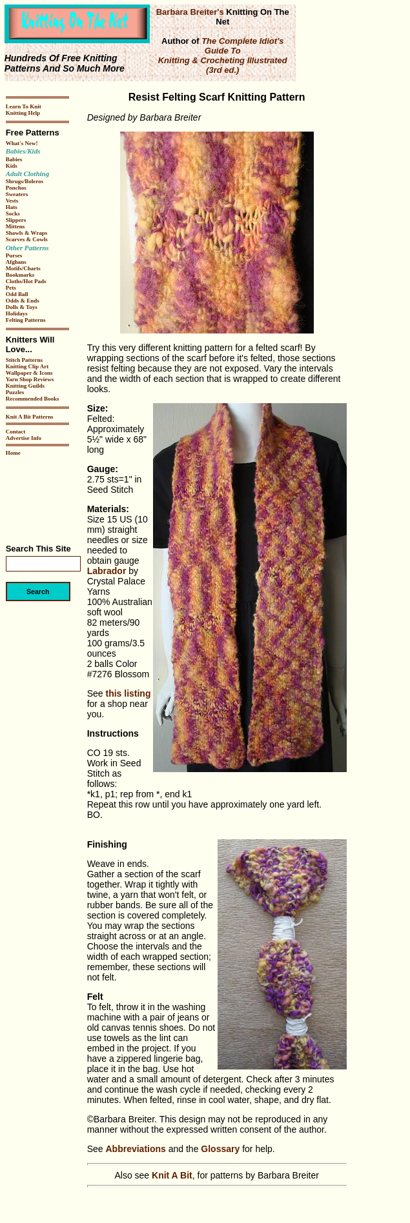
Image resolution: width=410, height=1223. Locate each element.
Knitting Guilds (25, 386)
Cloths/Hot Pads (26, 281)
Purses (14, 255)
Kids (11, 166)
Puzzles (15, 392)
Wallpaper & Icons (29, 373)
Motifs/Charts (23, 268)
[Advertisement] (44, 495)
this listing (127, 693)
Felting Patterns (26, 320)
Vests (12, 200)
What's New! (22, 143)
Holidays (17, 313)
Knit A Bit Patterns (30, 416)
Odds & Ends (22, 300)
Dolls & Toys (21, 307)
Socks (13, 213)
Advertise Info (23, 438)
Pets (11, 287)
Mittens (15, 226)
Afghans (16, 262)
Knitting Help (23, 113)
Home (13, 453)
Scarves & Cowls (27, 239)
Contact (16, 431)
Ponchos (16, 187)
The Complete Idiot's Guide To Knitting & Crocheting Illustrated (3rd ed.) (222, 55)
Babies (14, 159)
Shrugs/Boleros (24, 181)
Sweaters (17, 194)
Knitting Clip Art (27, 366)
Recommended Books (32, 398)
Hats (11, 207)
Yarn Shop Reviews (30, 379)
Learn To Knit (23, 106)
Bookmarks (20, 275)
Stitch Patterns (24, 360)
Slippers (16, 220)
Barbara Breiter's (190, 12)
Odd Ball (17, 294)
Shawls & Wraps (27, 233)
